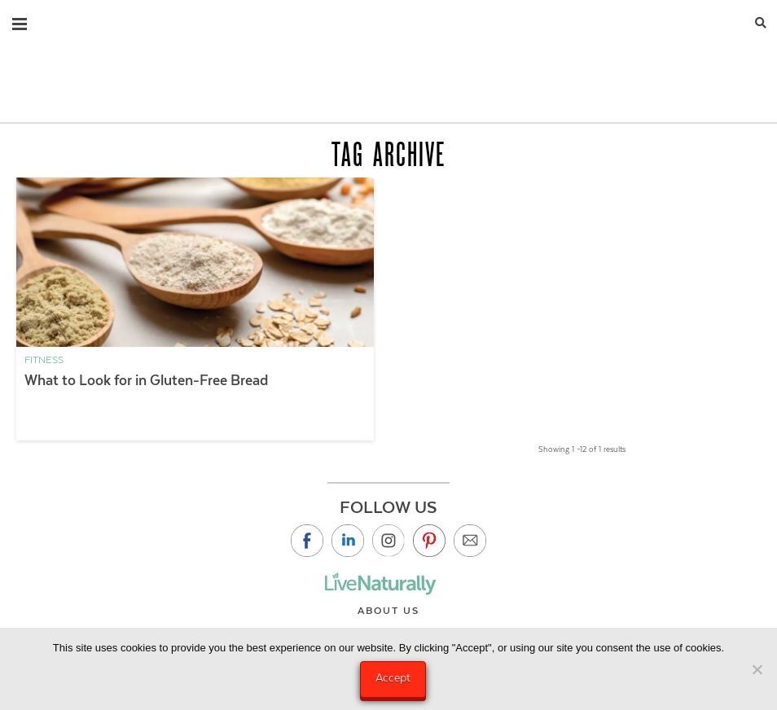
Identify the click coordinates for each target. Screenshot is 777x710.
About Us (388, 610)
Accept (392, 677)
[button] (19, 20)
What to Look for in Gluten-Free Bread (146, 380)
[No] (756, 669)
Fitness (44, 360)
